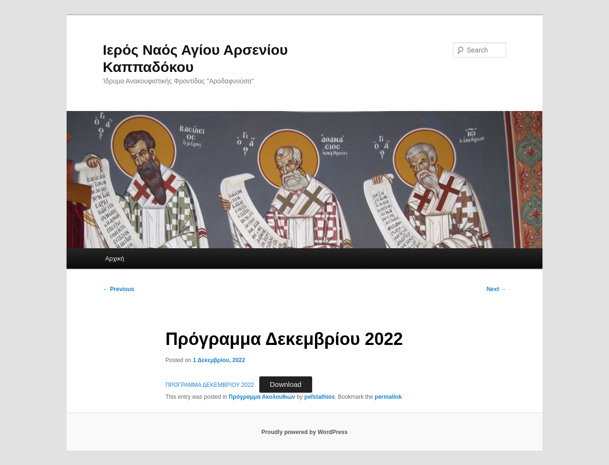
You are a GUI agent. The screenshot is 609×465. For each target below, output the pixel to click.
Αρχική (114, 258)
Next (496, 289)
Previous (118, 289)
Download (286, 384)
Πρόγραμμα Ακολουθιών (262, 397)
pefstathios (319, 397)
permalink (388, 397)
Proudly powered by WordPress (304, 432)
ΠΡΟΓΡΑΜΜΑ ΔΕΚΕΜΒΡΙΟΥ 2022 (210, 385)
